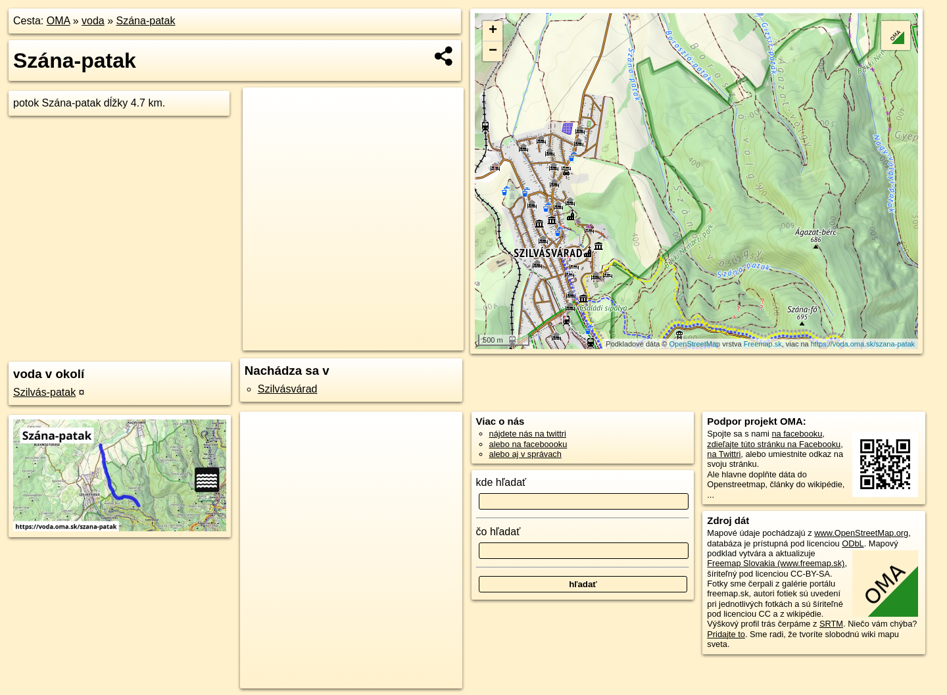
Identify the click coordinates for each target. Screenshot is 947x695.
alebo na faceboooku (528, 444)
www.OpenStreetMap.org (861, 533)
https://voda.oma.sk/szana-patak (863, 344)
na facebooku (796, 434)
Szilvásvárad (288, 389)
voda (93, 20)
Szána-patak (146, 20)
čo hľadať (498, 531)
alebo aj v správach (525, 454)
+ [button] (493, 31)
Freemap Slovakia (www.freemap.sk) (775, 563)
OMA (58, 20)
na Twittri (724, 454)
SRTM (831, 624)
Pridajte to (726, 634)
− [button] (493, 51)
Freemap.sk (763, 344)
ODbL (852, 543)
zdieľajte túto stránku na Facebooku (773, 444)
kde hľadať (501, 482)
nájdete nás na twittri (527, 434)
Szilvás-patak (44, 392)
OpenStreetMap (695, 344)
